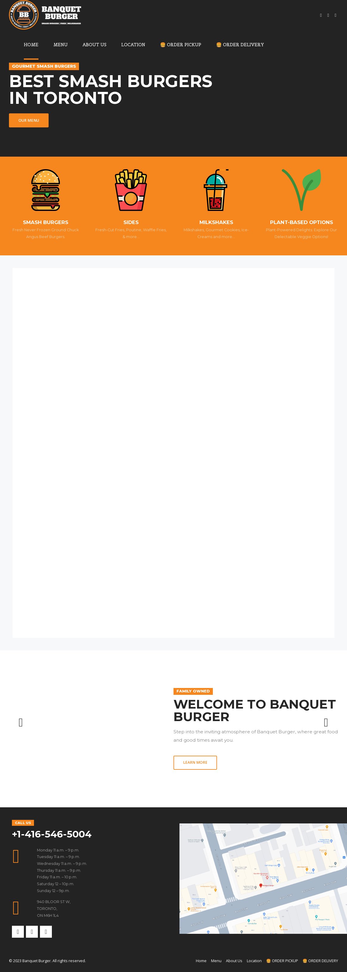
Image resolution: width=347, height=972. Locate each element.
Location (133, 44)
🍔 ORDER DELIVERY (240, 44)
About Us (94, 44)
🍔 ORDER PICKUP (180, 44)
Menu (60, 44)
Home (31, 44)
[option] (173, 728)
